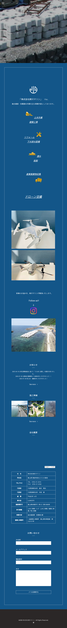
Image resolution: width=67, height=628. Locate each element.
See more (33, 384)
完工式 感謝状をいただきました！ (37, 378)
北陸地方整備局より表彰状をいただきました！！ (37, 376)
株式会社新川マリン (29, 620)
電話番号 (19, 559)
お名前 (18, 540)
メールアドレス (22, 549)
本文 (17, 569)
